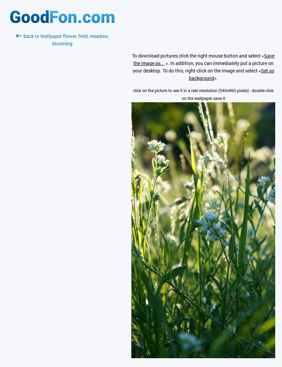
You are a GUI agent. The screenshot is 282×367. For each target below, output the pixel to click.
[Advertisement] (62, 127)
